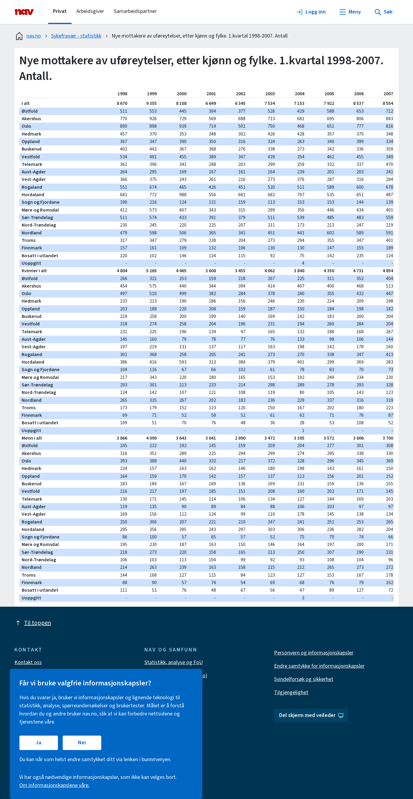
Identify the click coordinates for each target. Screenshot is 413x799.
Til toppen (32, 623)
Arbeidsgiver (90, 11)
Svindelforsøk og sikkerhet (303, 679)
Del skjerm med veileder (311, 715)
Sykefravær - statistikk (76, 36)
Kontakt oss (28, 662)
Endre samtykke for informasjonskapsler (319, 666)
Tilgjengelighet (291, 692)
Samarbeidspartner (135, 11)
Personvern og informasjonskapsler (313, 653)
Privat (60, 11)
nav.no (27, 36)
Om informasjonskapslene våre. (54, 785)
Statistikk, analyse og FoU (173, 662)
